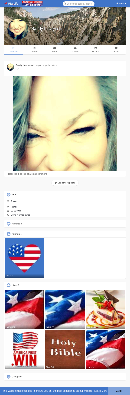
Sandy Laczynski (46, 28)
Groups (16, 376)
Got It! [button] (119, 391)
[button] (79, 3)
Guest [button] (121, 3)
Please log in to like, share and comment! (27, 174)
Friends (16, 234)
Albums (16, 223)
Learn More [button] (100, 390)
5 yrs (17, 69)
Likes (14, 285)
